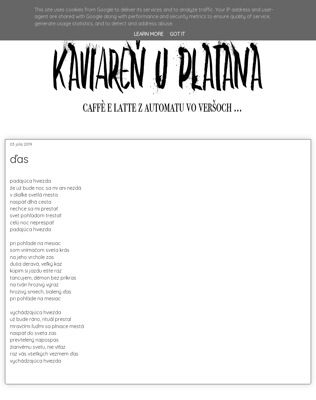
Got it (177, 34)
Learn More (149, 34)
